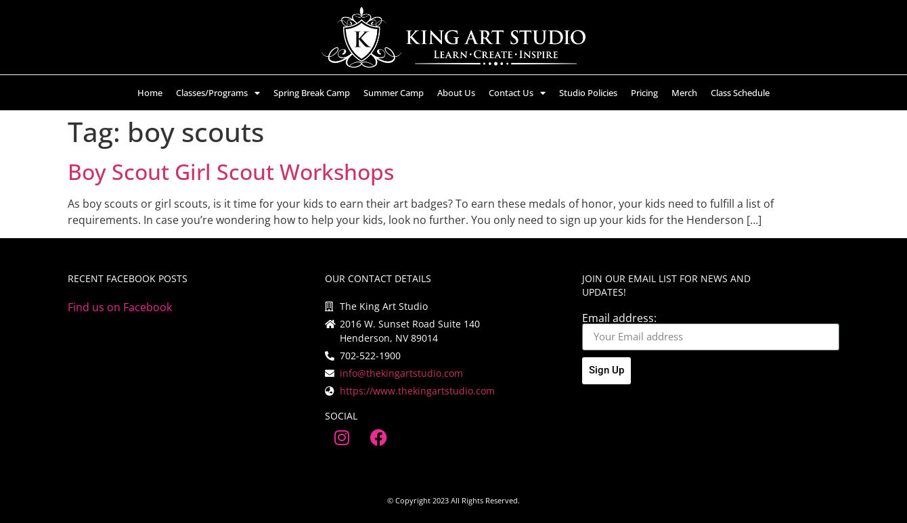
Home (149, 93)
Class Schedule (740, 93)
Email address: (619, 318)
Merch (684, 93)
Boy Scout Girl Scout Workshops (231, 171)
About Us (456, 93)
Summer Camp (393, 93)
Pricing (644, 93)
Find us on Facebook (120, 307)
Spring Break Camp (311, 93)
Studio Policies (588, 93)
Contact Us (517, 93)
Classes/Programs (218, 93)
